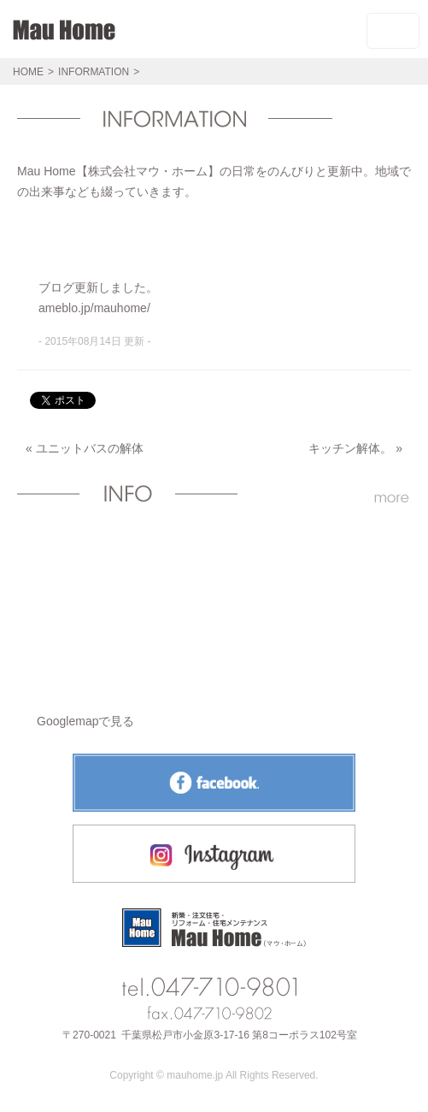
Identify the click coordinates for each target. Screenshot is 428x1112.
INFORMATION (93, 72)
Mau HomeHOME (64, 37)
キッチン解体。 (350, 448)
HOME (28, 72)
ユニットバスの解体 (90, 448)
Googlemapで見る (85, 721)
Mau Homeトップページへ (214, 927)
